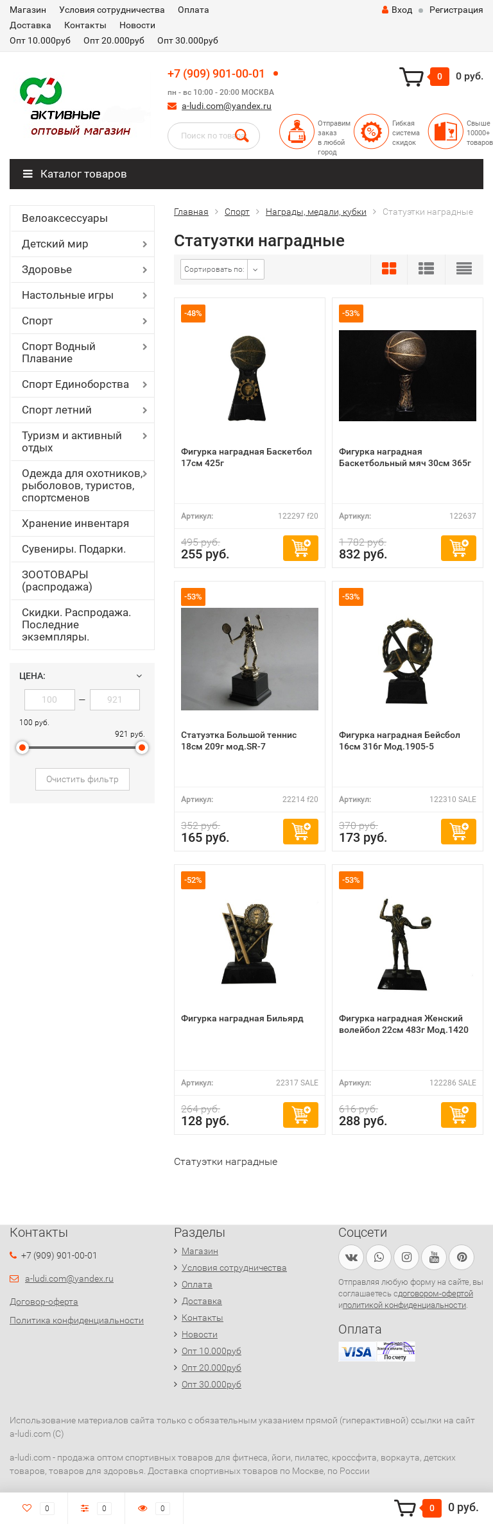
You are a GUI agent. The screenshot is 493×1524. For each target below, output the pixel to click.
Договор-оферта (44, 1301)
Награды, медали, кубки (316, 211)
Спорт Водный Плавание (59, 352)
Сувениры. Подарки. (74, 548)
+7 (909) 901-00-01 (216, 73)
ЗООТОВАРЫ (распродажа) (57, 580)
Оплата (193, 9)
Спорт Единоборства (75, 384)
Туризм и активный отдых (72, 441)
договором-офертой (435, 1293)
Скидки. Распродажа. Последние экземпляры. (76, 624)
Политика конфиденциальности (77, 1320)
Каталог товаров (75, 173)
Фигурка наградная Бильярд (242, 1018)
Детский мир (55, 243)
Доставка (30, 25)
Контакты (85, 25)
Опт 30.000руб (187, 40)
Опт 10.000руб (40, 40)
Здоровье (47, 269)
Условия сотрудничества (112, 9)
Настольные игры (68, 295)
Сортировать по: (214, 269)
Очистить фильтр (82, 779)
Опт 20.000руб (113, 40)
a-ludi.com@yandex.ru (227, 106)
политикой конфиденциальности (404, 1305)
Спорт (37, 320)
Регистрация (456, 9)
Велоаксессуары (65, 218)
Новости (137, 25)
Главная (191, 211)
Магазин (28, 9)
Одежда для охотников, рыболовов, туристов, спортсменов (82, 485)
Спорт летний (57, 409)
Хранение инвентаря (75, 523)
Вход (397, 9)
